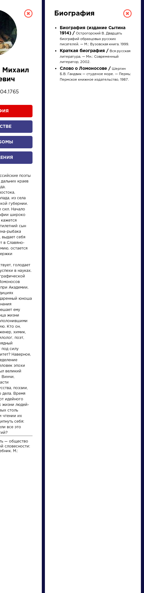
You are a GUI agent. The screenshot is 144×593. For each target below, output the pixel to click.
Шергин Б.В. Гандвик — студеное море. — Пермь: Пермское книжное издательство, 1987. (95, 74)
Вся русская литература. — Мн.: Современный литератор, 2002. (95, 57)
